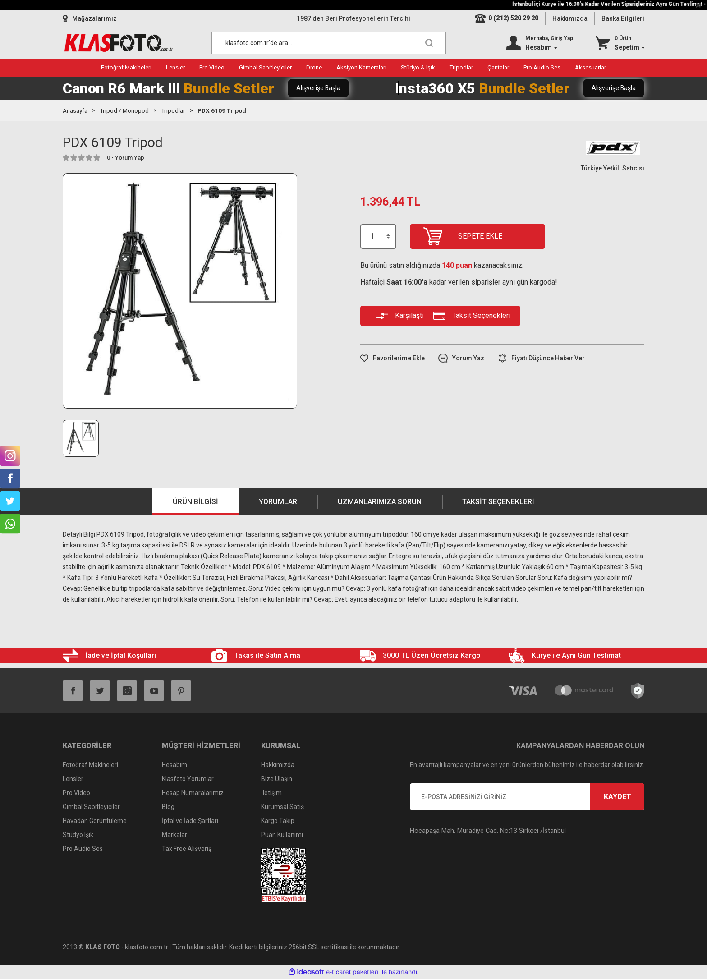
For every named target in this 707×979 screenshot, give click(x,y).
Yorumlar (278, 502)
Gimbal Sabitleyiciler (91, 807)
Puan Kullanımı (282, 835)
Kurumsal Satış (282, 807)
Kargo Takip (277, 821)
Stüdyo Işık (78, 835)
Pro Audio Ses (83, 849)
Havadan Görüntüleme (95, 821)
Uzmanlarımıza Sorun (380, 502)
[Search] (328, 43)
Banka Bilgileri (622, 18)
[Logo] (118, 43)
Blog (168, 807)
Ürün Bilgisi (195, 502)
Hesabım (174, 765)
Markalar (174, 835)
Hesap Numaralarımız (193, 793)
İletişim (271, 793)
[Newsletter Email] (527, 797)
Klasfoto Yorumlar (188, 779)
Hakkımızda (570, 18)
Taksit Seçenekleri (498, 502)
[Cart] (620, 42)
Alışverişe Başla (319, 88)
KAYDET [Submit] (617, 797)
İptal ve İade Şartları (190, 821)
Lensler (73, 779)
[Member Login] (539, 42)
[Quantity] (378, 236)
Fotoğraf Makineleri (90, 765)
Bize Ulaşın (276, 779)
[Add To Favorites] (392, 358)
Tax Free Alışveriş (186, 849)
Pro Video (76, 793)
